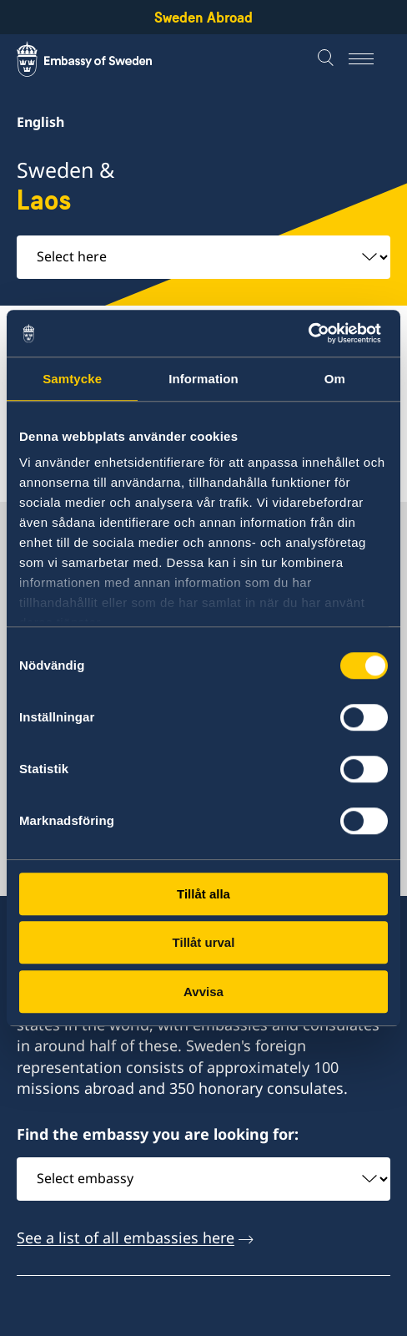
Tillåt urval (204, 942)
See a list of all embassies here (125, 1237)
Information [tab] (203, 379)
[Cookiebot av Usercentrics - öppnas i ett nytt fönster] (315, 333)
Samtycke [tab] (72, 379)
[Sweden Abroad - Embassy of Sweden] (100, 59)
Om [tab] (334, 379)
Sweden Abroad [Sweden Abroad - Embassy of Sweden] (203, 17)
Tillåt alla (203, 894)
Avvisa (203, 991)
